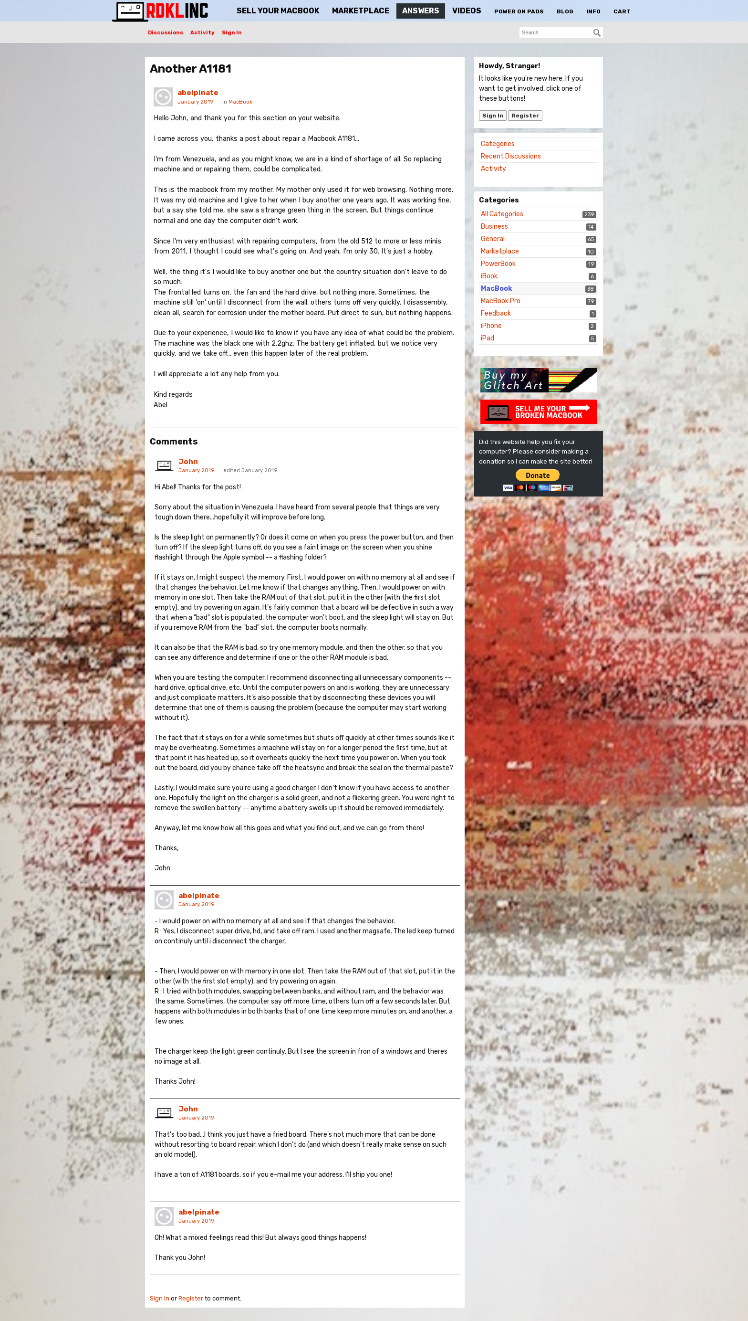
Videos (466, 10)
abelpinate (197, 92)
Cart (622, 11)
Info (593, 11)
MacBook (496, 289)
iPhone (491, 326)
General (493, 239)
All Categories (502, 214)
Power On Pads (519, 11)
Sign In (232, 33)
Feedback (496, 313)
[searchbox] (561, 32)
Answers (420, 10)
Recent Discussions (511, 156)
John (188, 461)
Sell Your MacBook (278, 10)
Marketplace (360, 10)
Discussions (165, 33)
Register (525, 115)
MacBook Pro (500, 301)
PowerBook (498, 264)
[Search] (597, 33)
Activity (202, 33)
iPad (487, 338)
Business (494, 226)
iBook (489, 276)
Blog (565, 11)
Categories (498, 144)
